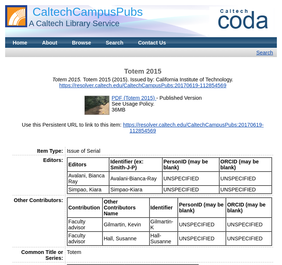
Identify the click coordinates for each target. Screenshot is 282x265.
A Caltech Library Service (74, 23)
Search (114, 43)
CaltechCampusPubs (87, 11)
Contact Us (152, 43)
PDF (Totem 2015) (134, 98)
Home (19, 43)
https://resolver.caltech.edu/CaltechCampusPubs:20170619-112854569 (142, 85)
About (49, 43)
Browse (81, 43)
